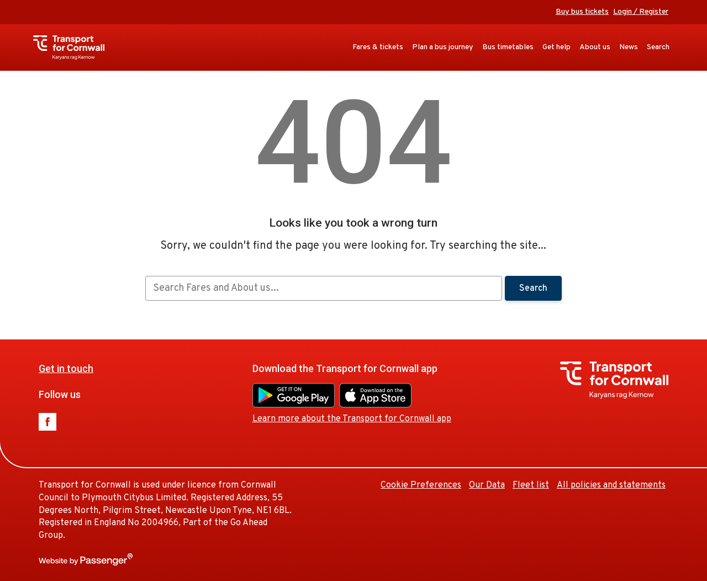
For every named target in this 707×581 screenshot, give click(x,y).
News (628, 47)
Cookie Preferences (421, 485)
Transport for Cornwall (74, 47)
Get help (556, 47)
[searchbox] (323, 288)
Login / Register (640, 12)
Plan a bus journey (442, 47)
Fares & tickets (377, 47)
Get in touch (66, 368)
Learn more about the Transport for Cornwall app (351, 419)
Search (658, 47)
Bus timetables (508, 47)
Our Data (487, 485)
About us (594, 47)
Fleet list (531, 485)
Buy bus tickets (582, 12)
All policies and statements (611, 485)
